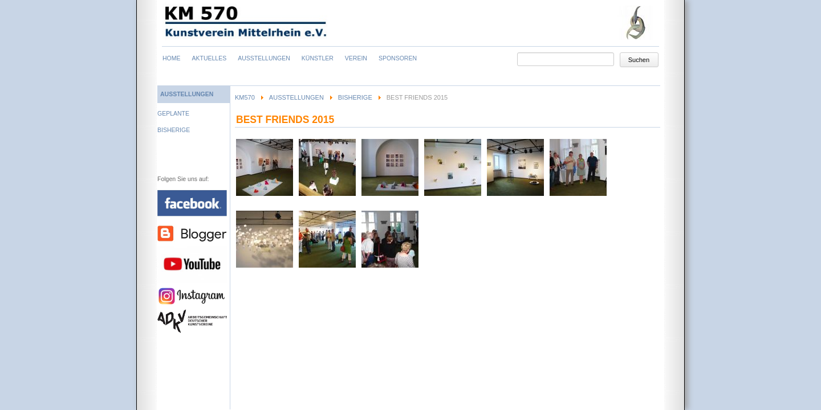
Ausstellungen (296, 97)
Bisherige (355, 97)
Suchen (638, 59)
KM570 (245, 97)
